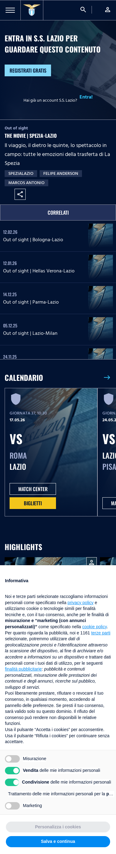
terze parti (100, 632)
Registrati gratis (28, 70)
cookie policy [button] (94, 626)
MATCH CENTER (33, 489)
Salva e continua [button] (58, 841)
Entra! (86, 97)
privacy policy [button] (80, 602)
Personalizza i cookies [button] (58, 826)
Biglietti (33, 503)
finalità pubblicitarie (23, 669)
